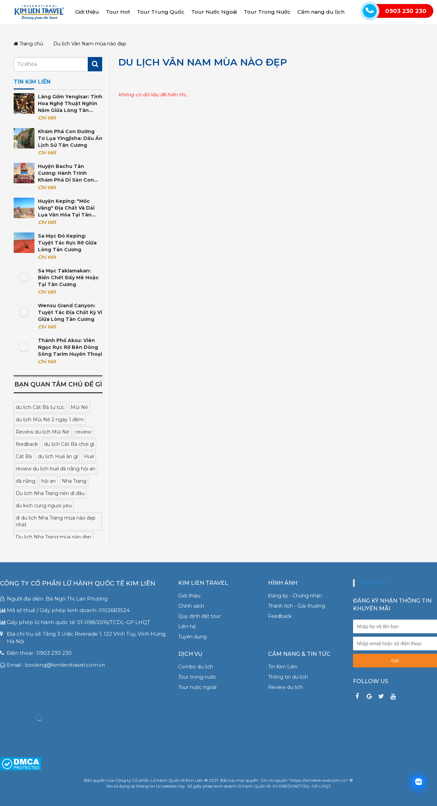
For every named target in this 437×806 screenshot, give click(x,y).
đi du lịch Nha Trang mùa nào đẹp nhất (56, 521)
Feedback (280, 616)
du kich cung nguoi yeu (44, 506)
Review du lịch (285, 687)
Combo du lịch (195, 667)
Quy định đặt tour (199, 616)
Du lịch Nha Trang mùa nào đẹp (53, 537)
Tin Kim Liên (282, 667)
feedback (27, 444)
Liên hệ (187, 626)
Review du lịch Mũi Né (42, 432)
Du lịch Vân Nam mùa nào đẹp (202, 62)
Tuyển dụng (192, 637)
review (83, 432)
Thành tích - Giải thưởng (296, 606)
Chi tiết (47, 118)
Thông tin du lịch (288, 677)
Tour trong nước (197, 677)
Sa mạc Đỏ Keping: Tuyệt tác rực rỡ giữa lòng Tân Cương (67, 243)
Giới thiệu (87, 12)
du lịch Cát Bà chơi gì (69, 444)
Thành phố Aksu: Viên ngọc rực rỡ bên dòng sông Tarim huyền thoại (70, 347)
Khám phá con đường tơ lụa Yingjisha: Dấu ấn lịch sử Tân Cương (70, 138)
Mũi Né (79, 407)
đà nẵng (25, 481)
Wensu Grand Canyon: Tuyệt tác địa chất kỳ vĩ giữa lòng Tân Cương (70, 312)
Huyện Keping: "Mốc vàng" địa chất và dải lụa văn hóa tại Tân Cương (66, 208)
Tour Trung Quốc (160, 12)
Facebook (373, 583)
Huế (89, 456)
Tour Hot (118, 12)
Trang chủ (28, 44)
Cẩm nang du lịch (320, 12)
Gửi (395, 660)
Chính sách (191, 606)
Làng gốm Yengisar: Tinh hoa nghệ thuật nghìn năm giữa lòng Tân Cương (70, 104)
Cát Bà (24, 456)
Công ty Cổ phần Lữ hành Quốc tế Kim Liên (77, 583)
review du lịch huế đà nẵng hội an (55, 469)
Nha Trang (74, 481)
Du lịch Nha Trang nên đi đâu (50, 493)
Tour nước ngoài (197, 687)
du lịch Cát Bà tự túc (40, 407)
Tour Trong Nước (267, 12)
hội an (48, 481)
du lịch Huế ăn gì (58, 456)
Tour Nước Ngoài (214, 12)
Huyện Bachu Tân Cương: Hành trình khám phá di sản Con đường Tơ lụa (66, 173)
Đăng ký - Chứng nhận (295, 596)
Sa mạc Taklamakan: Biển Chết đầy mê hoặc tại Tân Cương (68, 277)
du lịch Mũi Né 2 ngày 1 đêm (50, 419)
